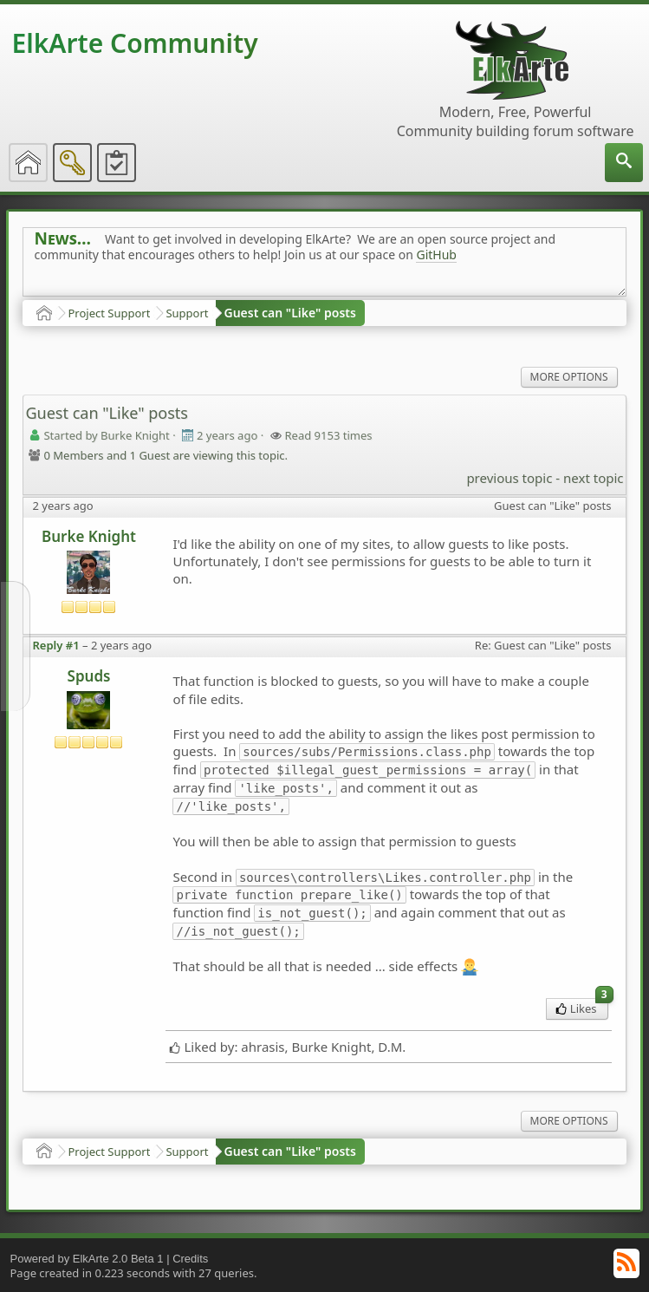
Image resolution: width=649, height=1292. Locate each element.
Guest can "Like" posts (290, 312)
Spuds (89, 676)
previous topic (509, 477)
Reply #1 (55, 645)
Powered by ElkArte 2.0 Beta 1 (86, 1258)
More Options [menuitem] (569, 376)
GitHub (436, 254)
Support (186, 313)
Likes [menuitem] (581, 1007)
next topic (593, 477)
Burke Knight (89, 536)
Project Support (109, 313)
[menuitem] (624, 162)
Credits (190, 1258)
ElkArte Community (134, 43)
